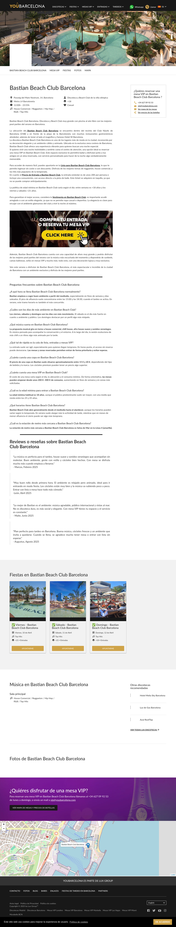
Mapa (88, 70)
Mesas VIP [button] (88, 7)
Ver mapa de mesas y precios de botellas (34, 808)
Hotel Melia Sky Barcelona (152, 695)
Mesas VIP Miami (129, 910)
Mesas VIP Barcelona (73, 910)
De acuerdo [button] (162, 922)
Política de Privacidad (29, 903)
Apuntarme (28, 648)
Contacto (15, 891)
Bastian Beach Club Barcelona (28, 70)
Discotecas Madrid (17, 910)
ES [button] (162, 6)
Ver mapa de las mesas (147, 109)
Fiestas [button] (74, 7)
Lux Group (32, 906)
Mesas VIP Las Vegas (111, 910)
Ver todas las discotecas (144, 730)
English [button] (156, 902)
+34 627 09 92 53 (145, 102)
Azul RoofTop (146, 719)
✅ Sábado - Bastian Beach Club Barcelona (65, 626)
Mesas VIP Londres (55, 910)
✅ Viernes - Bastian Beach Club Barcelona (25, 626)
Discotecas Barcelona (36, 910)
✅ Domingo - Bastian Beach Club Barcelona (105, 626)
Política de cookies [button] (79, 922)
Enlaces (54, 891)
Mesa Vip (54, 70)
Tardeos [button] (118, 7)
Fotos (77, 70)
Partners (103, 891)
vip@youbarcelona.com (147, 106)
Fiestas (67, 70)
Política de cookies (48, 903)
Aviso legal (14, 903)
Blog (35, 891)
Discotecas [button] (59, 7)
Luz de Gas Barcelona (150, 707)
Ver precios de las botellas (149, 112)
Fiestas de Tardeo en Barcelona (78, 891)
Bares (44, 891)
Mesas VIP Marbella (92, 910)
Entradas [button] (103, 7)
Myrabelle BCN (16, 914)
